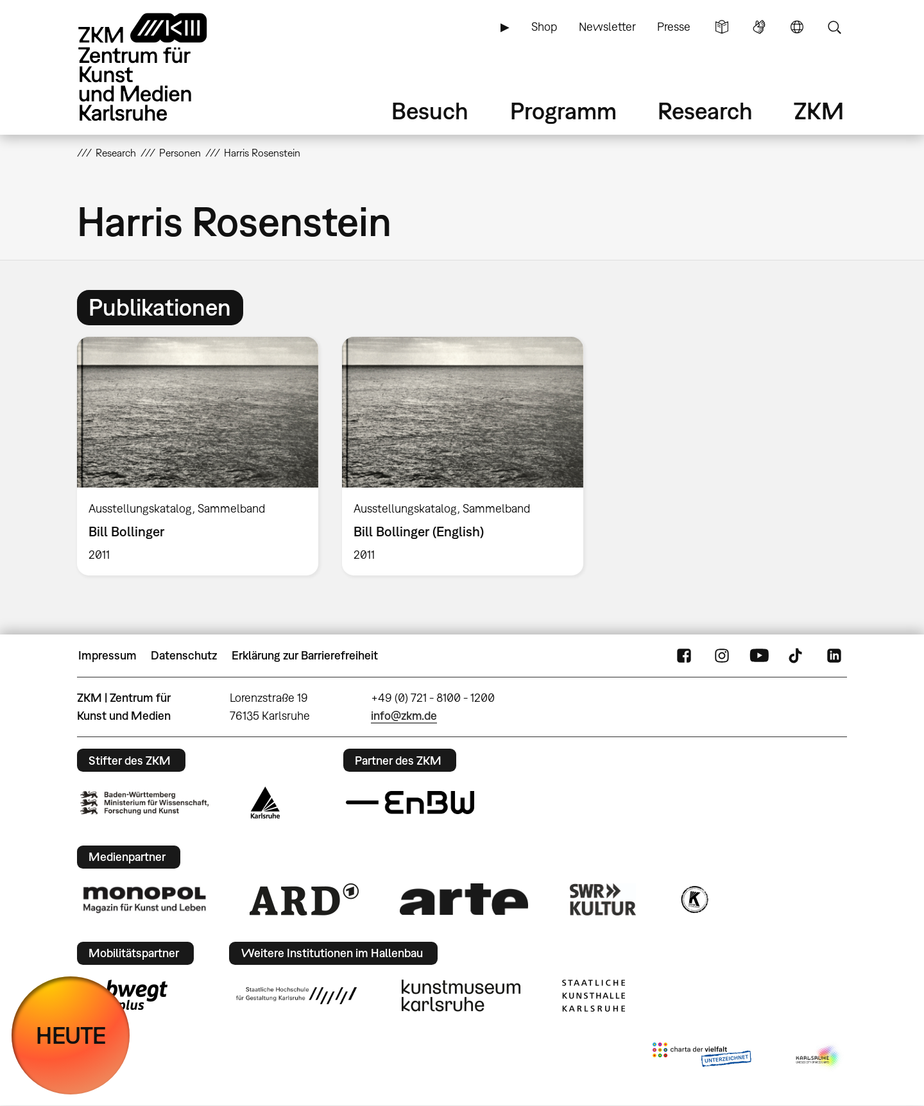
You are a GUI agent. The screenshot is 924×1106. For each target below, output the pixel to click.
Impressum (107, 655)
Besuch (429, 110)
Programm (563, 110)
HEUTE (71, 1035)
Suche (834, 27)
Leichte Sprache (722, 27)
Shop (544, 26)
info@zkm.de (404, 715)
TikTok (797, 655)
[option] (197, 456)
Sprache (797, 27)
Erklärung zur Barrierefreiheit (305, 655)
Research (705, 110)
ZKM (819, 110)
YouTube (759, 655)
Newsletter (607, 26)
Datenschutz (184, 655)
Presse (673, 26)
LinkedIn (834, 655)
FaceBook (684, 655)
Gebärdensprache (759, 27)
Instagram (722, 655)
